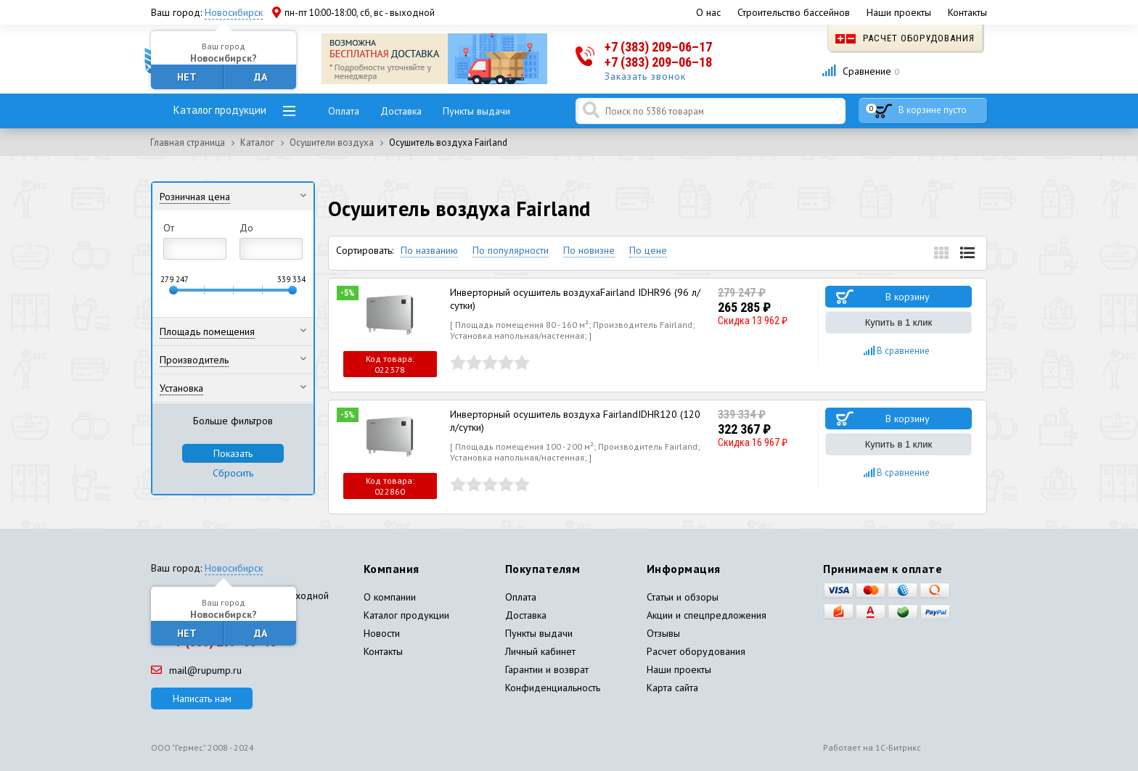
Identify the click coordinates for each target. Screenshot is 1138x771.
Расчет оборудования (905, 38)
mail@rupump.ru (196, 670)
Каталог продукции (219, 110)
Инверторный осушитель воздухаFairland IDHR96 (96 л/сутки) (575, 299)
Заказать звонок (645, 76)
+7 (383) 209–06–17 (658, 46)
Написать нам (202, 698)
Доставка (401, 110)
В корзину (907, 296)
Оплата (343, 110)
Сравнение (860, 71)
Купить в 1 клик (898, 322)
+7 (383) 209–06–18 (658, 62)
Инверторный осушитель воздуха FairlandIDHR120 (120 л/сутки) (575, 421)
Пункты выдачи (476, 110)
